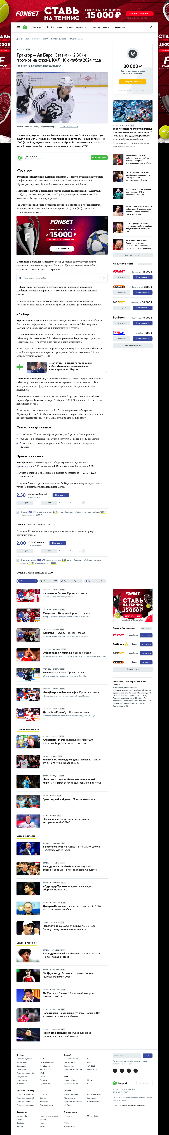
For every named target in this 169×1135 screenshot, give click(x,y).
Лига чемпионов (47, 1062)
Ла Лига (43, 1076)
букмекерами (24, 466)
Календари (21, 1066)
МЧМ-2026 (92, 1069)
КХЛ (89, 1059)
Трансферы (22, 1069)
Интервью (21, 1084)
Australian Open (94, 1094)
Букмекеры (119, 27)
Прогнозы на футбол (26, 1073)
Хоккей (60, 27)
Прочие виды (70, 1112)
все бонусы (146, 628)
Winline (43, 1119)
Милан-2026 (92, 1116)
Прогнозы (36, 27)
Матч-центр (22, 1062)
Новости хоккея (71, 1059)
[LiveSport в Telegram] (115, 1071)
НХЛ (89, 1062)
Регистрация (142, 277)
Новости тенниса (71, 1094)
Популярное (22, 1076)
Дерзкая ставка (46, 1105)
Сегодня (96, 27)
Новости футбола (24, 1059)
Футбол (50, 27)
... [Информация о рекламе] (106, 218)
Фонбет (20, 1119)
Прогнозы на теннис (25, 1105)
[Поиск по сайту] (153, 27)
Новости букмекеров (49, 1116)
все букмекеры (145, 264)
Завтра (106, 27)
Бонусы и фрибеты (25, 1116)
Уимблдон (91, 1098)
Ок (147, 1056)
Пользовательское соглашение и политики (129, 1105)
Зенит (42, 1126)
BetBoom (21, 1123)
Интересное (22, 1080)
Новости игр (69, 1126)
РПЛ (42, 1059)
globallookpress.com (69, 127)
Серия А (43, 1080)
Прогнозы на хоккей (59, 39)
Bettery (20, 1126)
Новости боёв (70, 1080)
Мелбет (43, 1123)
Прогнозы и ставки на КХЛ (35, 278)
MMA (89, 1080)
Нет (49, 503)
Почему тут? (121, 277)
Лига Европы (45, 1066)
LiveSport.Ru (24, 39)
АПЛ (42, 1073)
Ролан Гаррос (93, 1101)
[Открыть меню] (19, 27)
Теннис (69, 27)
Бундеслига (45, 1084)
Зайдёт (25, 503)
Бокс (89, 1084)
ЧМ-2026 (44, 1069)
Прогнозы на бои (24, 1101)
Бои (66, 1076)
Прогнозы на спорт (40, 39)
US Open (68, 1105)
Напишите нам (144, 1083)
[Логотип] (25, 27)
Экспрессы (81, 27)
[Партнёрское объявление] (132, 68)
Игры (66, 1123)
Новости (68, 1116)
